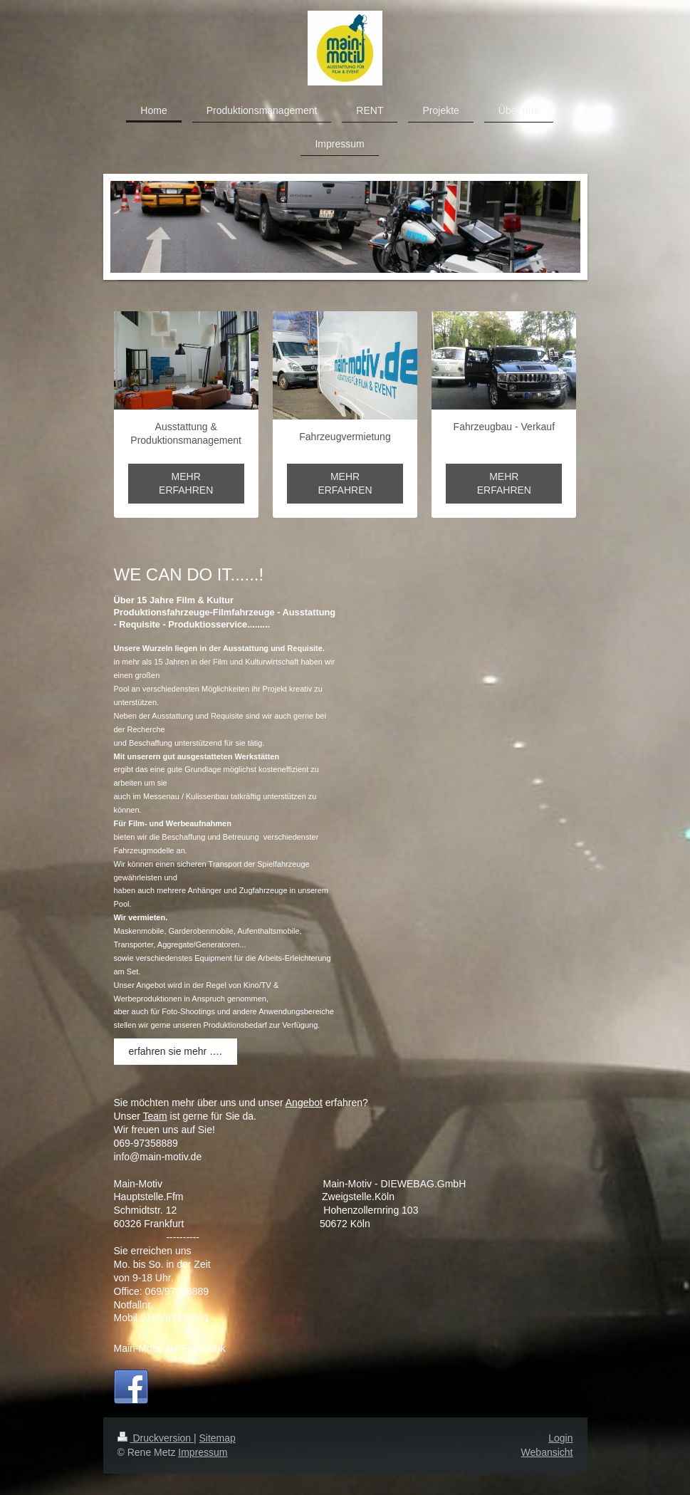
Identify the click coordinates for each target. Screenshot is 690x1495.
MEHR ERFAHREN (186, 483)
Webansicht (547, 1452)
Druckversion (155, 1438)
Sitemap (217, 1438)
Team (154, 1116)
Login (560, 1438)
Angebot (304, 1102)
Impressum (202, 1452)
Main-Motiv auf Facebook (170, 1348)
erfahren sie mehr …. (176, 1051)
